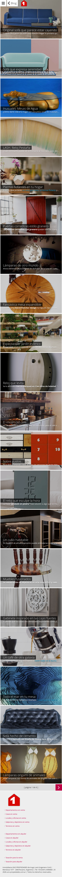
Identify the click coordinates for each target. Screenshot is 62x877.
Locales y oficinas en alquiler (16, 842)
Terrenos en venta (12, 826)
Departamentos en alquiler (16, 834)
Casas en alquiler (12, 838)
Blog (14, 3)
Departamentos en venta (15, 810)
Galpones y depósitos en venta (17, 822)
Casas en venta (11, 814)
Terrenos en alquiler (13, 850)
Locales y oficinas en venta (16, 818)
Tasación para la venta (14, 857)
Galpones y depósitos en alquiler (18, 846)
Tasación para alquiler (14, 861)
